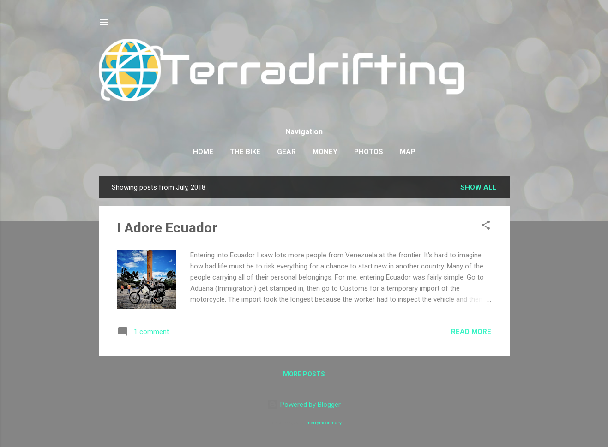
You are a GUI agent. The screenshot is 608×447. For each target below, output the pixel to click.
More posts (304, 374)
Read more (471, 332)
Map (407, 152)
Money (325, 152)
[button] (485, 227)
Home (203, 152)
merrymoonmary (324, 423)
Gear (286, 152)
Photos (368, 152)
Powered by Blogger (304, 404)
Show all (478, 187)
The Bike (245, 152)
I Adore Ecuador (167, 228)
